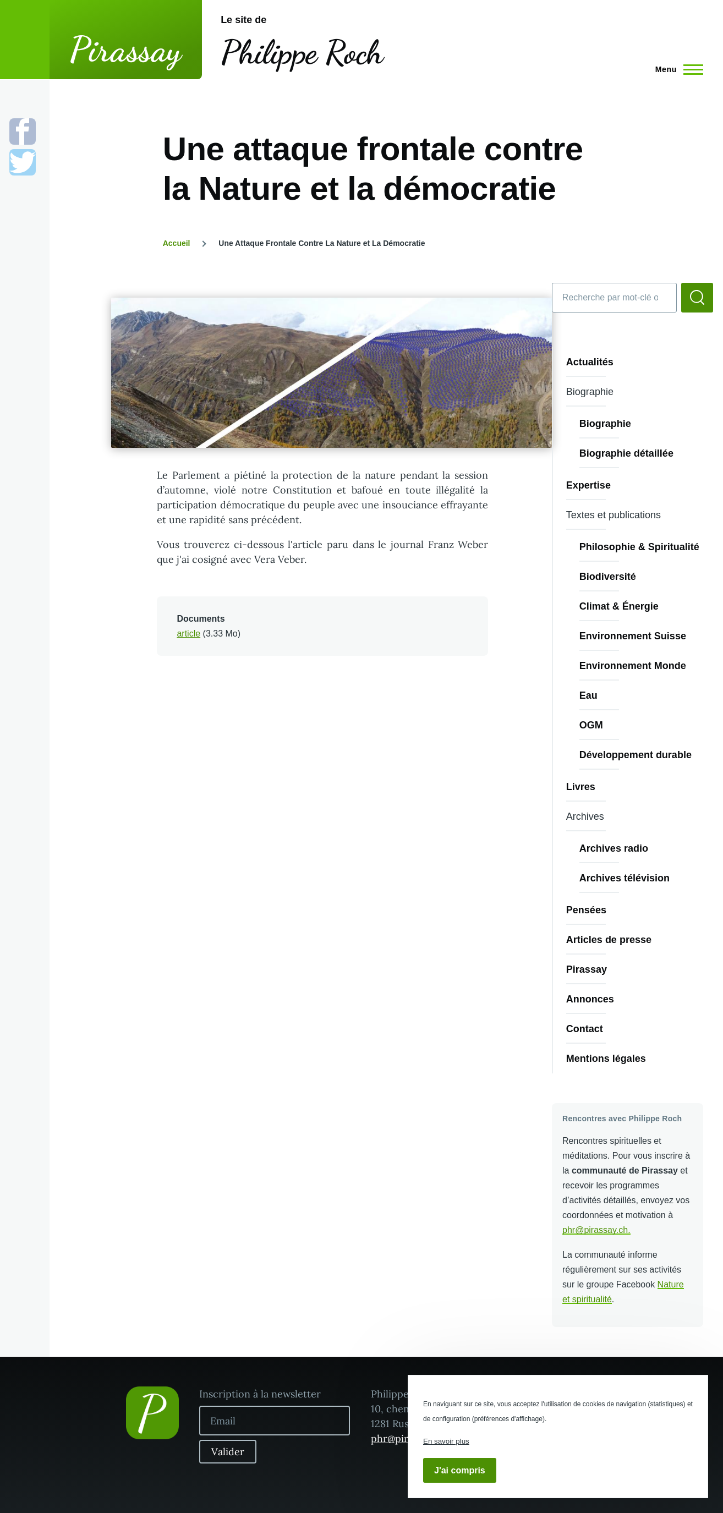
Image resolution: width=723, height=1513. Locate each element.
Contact (584, 1028)
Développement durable (635, 754)
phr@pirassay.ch (595, 1230)
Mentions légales (606, 1058)
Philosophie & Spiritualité (639, 546)
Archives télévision (624, 878)
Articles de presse (608, 939)
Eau (588, 695)
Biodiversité (607, 576)
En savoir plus (446, 1441)
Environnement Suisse (632, 636)
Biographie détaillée (626, 453)
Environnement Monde (632, 665)
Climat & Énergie (619, 606)
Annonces (590, 999)
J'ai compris (459, 1470)
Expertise (588, 485)
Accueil (176, 243)
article (188, 633)
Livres (580, 786)
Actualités (590, 362)
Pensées (586, 910)
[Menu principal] (675, 69)
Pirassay (125, 49)
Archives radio (613, 848)
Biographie (605, 423)
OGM (591, 725)
